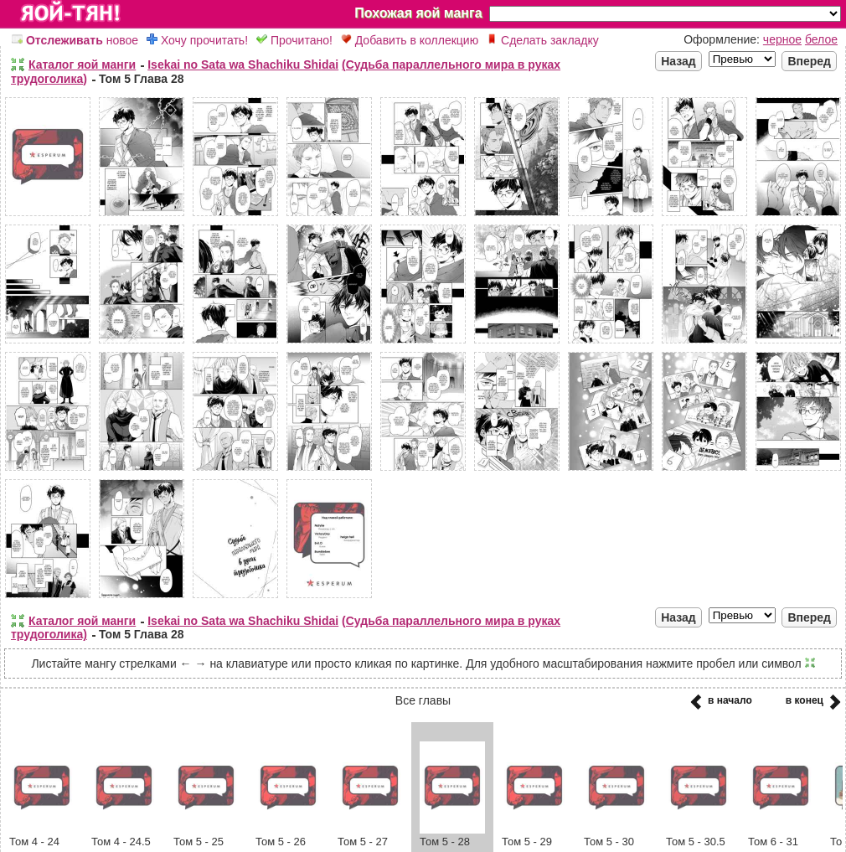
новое (75, 40)
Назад (678, 61)
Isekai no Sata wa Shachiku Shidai (242, 64)
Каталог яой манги (82, 64)
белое (821, 39)
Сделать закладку (543, 40)
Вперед (809, 61)
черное (782, 39)
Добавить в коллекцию (409, 40)
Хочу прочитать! (197, 40)
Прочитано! (294, 40)
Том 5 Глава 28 (141, 78)
